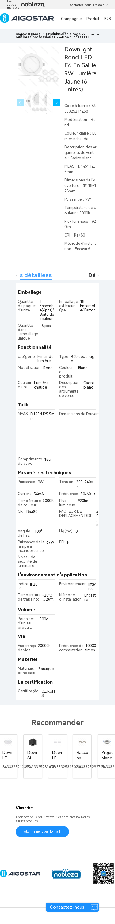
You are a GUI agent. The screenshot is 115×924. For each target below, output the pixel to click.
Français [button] (100, 4)
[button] (56, 102)
